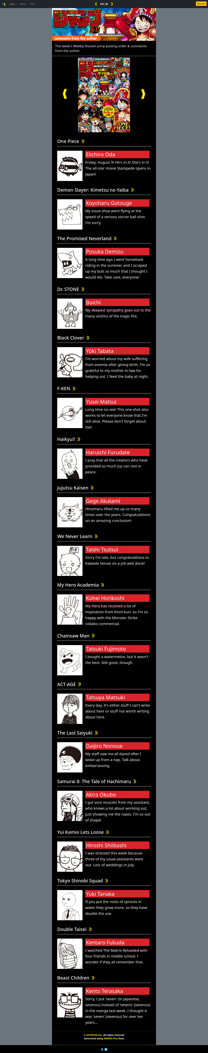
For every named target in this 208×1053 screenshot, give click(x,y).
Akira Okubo (101, 794)
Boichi (93, 302)
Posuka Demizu (104, 251)
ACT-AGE (69, 684)
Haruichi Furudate (108, 452)
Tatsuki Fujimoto (106, 648)
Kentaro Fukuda (105, 942)
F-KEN (66, 388)
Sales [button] (13, 4)
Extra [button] (23, 4)
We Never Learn (77, 536)
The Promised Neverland (87, 238)
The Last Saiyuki (77, 733)
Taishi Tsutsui (102, 549)
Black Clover (73, 338)
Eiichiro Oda (100, 154)
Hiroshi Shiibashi (106, 845)
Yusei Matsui (101, 401)
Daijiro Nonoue (104, 745)
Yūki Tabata (100, 350)
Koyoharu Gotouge (109, 202)
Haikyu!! (68, 439)
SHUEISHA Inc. (94, 1035)
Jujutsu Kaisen (75, 488)
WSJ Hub (201, 3)
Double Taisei (74, 929)
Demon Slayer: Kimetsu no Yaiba (95, 190)
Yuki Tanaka (100, 893)
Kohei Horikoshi (105, 598)
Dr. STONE (70, 289)
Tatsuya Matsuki (105, 697)
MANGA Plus (111, 1038)
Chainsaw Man (76, 636)
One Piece (70, 141)
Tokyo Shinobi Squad (82, 880)
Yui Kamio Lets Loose (83, 832)
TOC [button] (32, 4)
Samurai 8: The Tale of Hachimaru (96, 781)
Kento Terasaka (104, 990)
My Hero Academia (80, 585)
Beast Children (75, 978)
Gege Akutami (103, 500)
